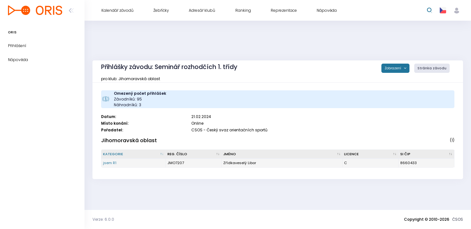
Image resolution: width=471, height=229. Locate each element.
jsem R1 (109, 162)
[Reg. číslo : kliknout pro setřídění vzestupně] (194, 154)
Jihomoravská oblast (129, 140)
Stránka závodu (431, 68)
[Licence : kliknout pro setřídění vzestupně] (370, 154)
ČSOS (457, 219)
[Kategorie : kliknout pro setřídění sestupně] (133, 154)
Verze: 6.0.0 (103, 219)
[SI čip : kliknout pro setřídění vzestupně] (426, 154)
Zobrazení (393, 68)
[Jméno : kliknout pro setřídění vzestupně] (282, 154)
